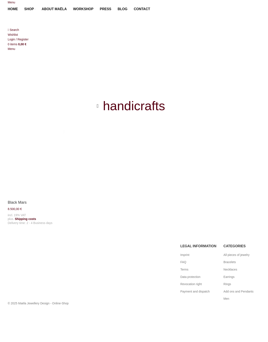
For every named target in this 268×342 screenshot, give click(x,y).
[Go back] (97, 106)
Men (226, 298)
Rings (227, 284)
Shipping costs (25, 217)
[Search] (13, 30)
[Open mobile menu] (11, 2)
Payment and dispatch (195, 291)
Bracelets (230, 262)
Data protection (190, 277)
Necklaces (230, 269)
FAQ (183, 262)
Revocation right (191, 284)
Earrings (229, 277)
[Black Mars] (37, 161)
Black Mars (17, 202)
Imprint (184, 255)
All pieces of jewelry (237, 255)
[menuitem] (158, 9)
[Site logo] (31, 20)
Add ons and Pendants (239, 291)
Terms (184, 269)
